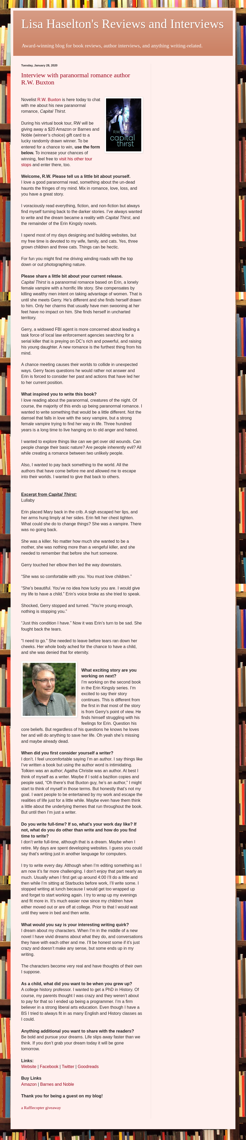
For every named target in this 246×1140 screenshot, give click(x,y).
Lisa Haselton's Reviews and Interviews (122, 24)
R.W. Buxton (49, 99)
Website (29, 1066)
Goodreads (88, 1066)
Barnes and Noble (57, 1084)
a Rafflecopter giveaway (41, 1107)
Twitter (68, 1066)
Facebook (49, 1066)
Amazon (29, 1084)
